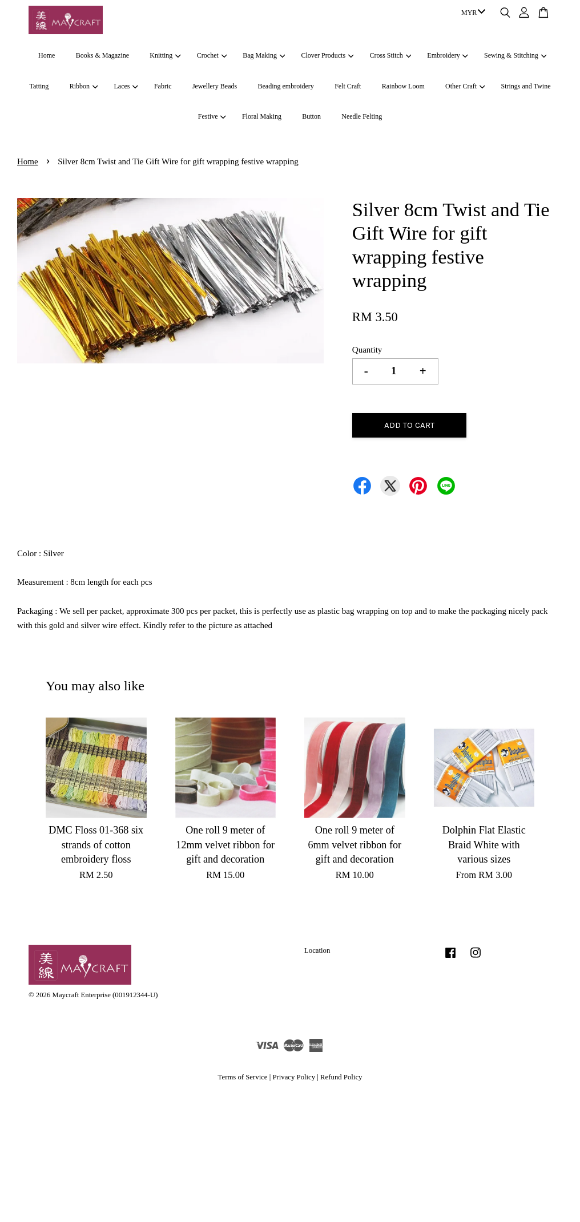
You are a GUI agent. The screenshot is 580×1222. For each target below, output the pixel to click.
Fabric (163, 86)
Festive (212, 116)
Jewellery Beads (214, 86)
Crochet (212, 55)
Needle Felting (361, 116)
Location (317, 950)
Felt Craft (348, 86)
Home (46, 55)
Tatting (39, 86)
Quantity (367, 349)
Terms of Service (243, 1077)
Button (311, 116)
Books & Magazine (102, 55)
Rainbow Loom (403, 86)
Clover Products (327, 55)
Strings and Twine (526, 86)
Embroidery (447, 55)
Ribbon (84, 86)
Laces (126, 86)
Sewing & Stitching (515, 55)
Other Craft (465, 86)
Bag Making (264, 55)
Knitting (165, 55)
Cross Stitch (391, 55)
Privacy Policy (293, 1077)
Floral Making (261, 116)
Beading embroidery (286, 86)
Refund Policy (341, 1077)
